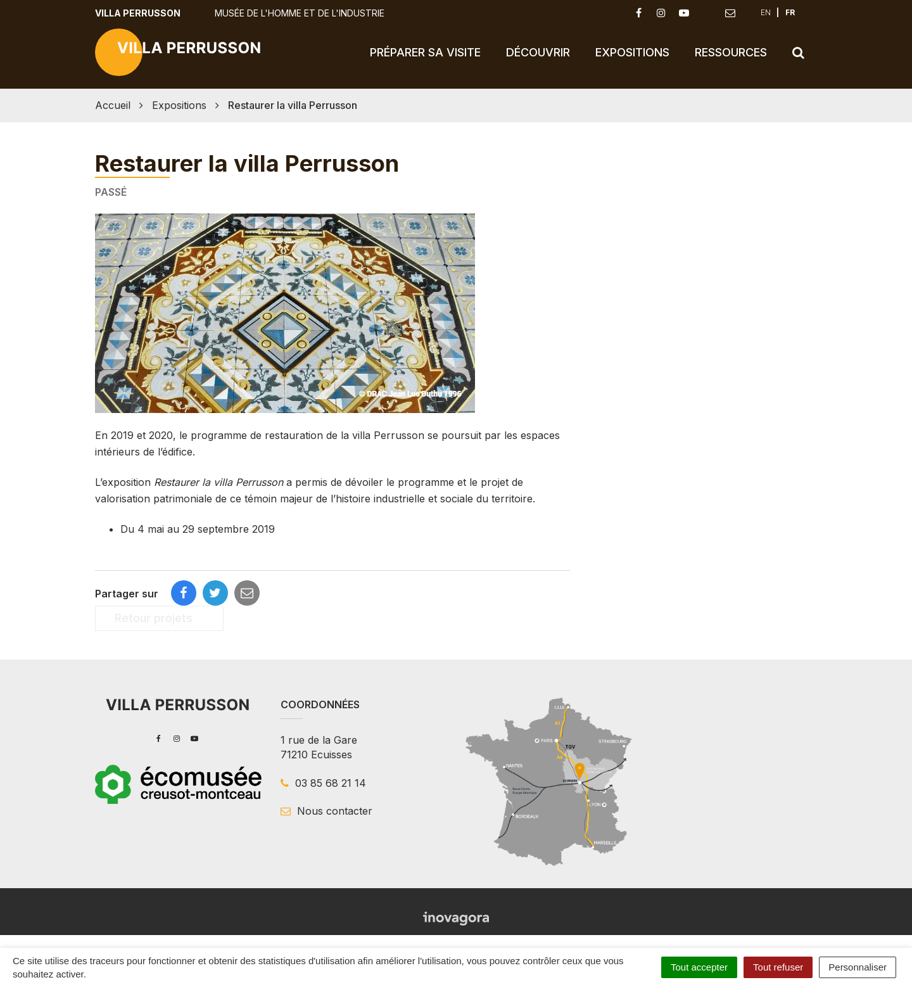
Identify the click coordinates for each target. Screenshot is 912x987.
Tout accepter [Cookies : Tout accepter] (699, 967)
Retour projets (159, 618)
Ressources (731, 52)
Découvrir (538, 52)
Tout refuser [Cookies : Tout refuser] (778, 967)
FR (790, 12)
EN (766, 12)
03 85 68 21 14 (323, 783)
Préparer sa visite (425, 52)
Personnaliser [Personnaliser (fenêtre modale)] (857, 967)
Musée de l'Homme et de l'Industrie (299, 13)
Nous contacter (326, 811)
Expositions (632, 52)
